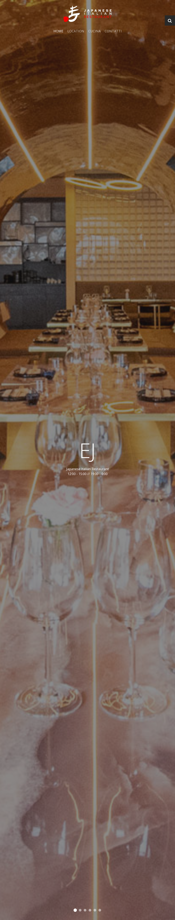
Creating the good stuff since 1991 (85, 910)
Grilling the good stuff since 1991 (90, 910)
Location (75, 31)
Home (58, 31)
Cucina (94, 31)
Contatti (113, 31)
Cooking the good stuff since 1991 (75, 910)
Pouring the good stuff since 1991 (80, 910)
